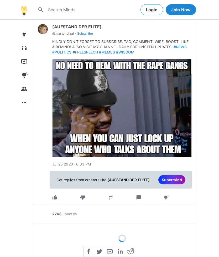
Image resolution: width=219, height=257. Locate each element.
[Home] (24, 9)
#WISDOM (125, 52)
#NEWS (180, 47)
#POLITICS (62, 52)
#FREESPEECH (85, 52)
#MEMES (107, 52)
